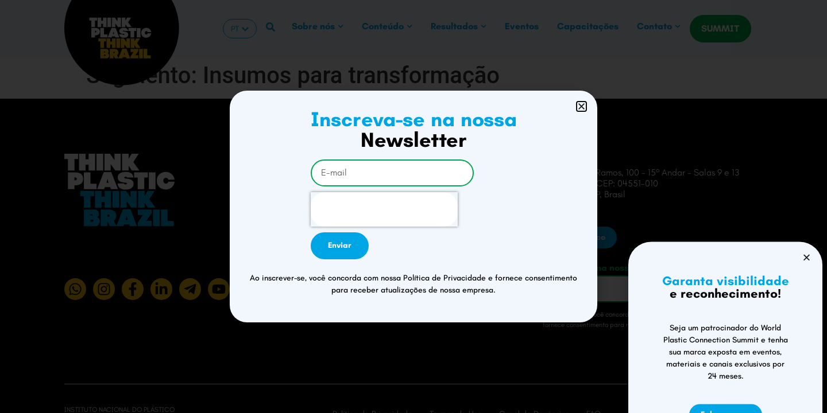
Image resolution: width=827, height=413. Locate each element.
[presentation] (384, 209)
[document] (413, 206)
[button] (581, 106)
